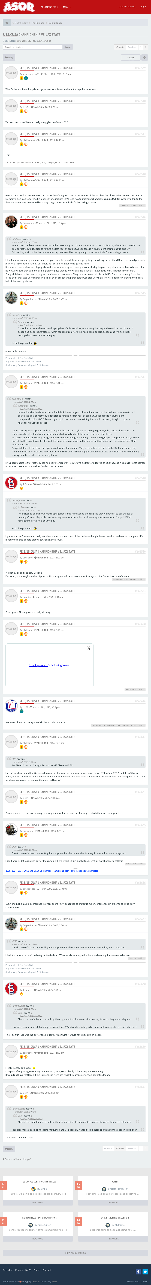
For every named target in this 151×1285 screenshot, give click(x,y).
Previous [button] (132, 47)
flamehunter (131, 689)
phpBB (54, 1281)
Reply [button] (9, 57)
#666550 (140, 551)
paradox (27, 597)
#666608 (140, 624)
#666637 (140, 1087)
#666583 (140, 591)
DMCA (28, 1270)
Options (108, 1148)
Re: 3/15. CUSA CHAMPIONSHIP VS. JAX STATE (47, 68)
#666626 (140, 882)
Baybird (132, 579)
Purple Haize (29, 299)
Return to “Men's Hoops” (17, 1159)
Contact (47, 1270)
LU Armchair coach (128, 205)
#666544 (140, 217)
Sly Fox (31, 40)
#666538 (140, 174)
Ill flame (22, 322)
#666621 (140, 792)
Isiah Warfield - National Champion (39, 1218)
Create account (127, 6)
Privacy (19, 1270)
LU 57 (25, 707)
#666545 (140, 293)
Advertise (8, 1270)
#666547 (140, 377)
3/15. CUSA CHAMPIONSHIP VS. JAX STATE (32, 35)
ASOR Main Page (49, 6)
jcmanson (22, 40)
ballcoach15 (111, 725)
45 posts (120, 47)
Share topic (130, 59)
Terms (37, 1270)
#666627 (140, 919)
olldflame (28, 140)
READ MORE (37, 1202)
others (133, 725)
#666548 (140, 478)
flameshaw (28, 223)
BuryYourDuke (44, 40)
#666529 (140, 68)
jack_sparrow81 (31, 74)
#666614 (140, 701)
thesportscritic (99, 725)
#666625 (140, 825)
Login (143, 6)
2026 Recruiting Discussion (115, 1218)
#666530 (140, 101)
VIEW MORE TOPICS (75, 1252)
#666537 (140, 134)
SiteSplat (35, 1281)
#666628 (140, 984)
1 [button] (140, 47)
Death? (114, 1182)
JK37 (25, 107)
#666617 (140, 737)
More (67, 6)
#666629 (140, 1047)
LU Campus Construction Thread (39, 1182)
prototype (17, 315)
